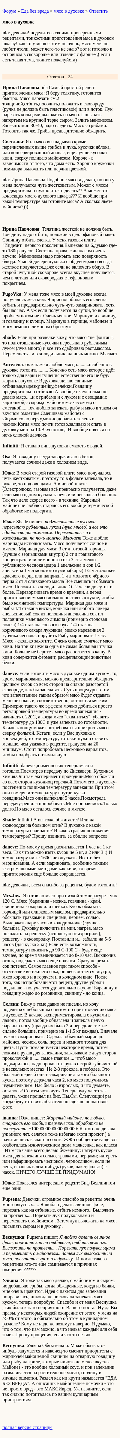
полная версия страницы (27, 1427)
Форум (9, 11)
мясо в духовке (69, 11)
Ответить (98, 11)
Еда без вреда (35, 11)
